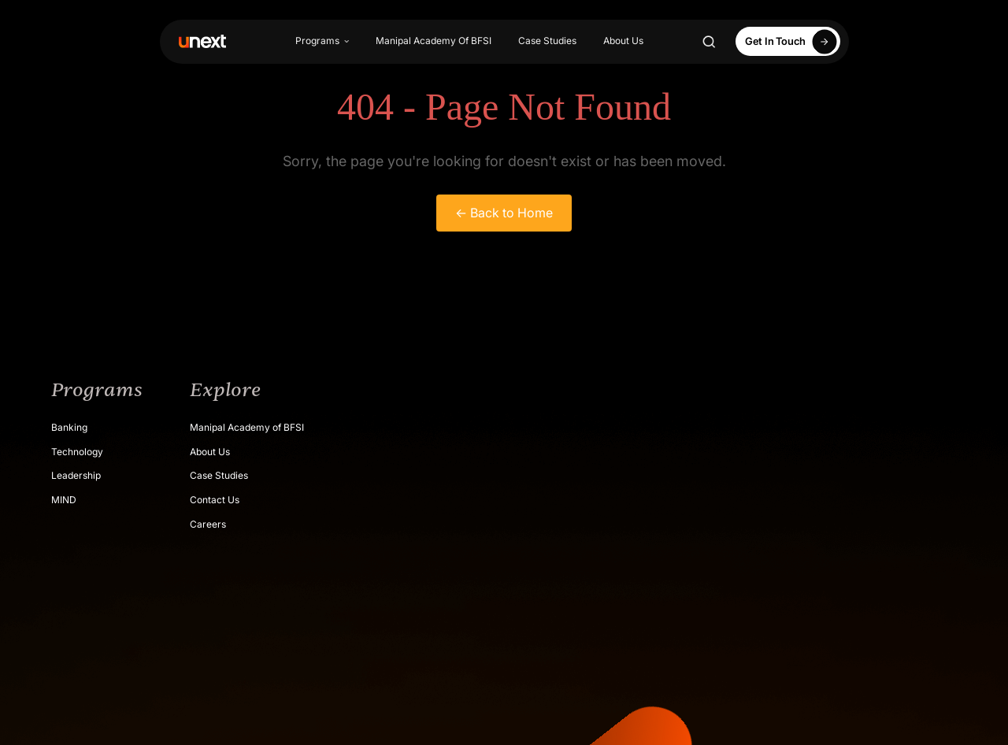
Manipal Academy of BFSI (247, 427)
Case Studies (547, 40)
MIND (63, 500)
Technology (77, 452)
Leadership (76, 475)
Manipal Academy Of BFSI (433, 40)
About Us (623, 40)
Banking (69, 427)
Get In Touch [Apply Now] (793, 41)
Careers (208, 524)
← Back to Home (504, 213)
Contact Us (214, 500)
